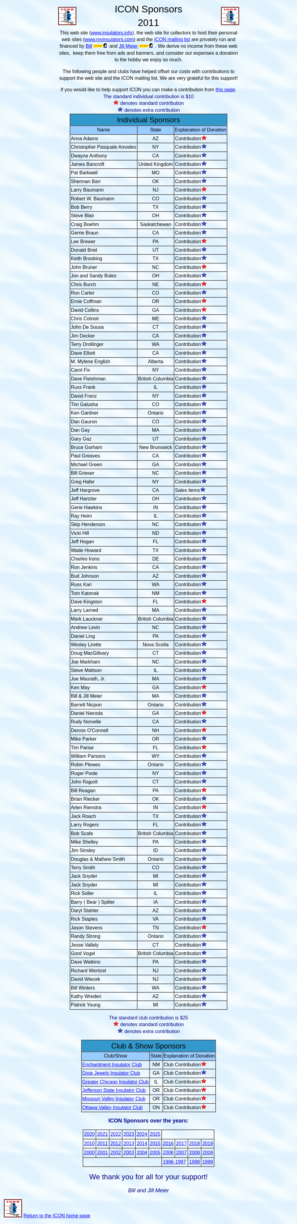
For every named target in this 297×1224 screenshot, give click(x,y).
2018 (194, 1143)
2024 (142, 1134)
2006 (168, 1152)
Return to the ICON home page (47, 1215)
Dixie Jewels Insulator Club (111, 1073)
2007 (181, 1152)
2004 (142, 1152)
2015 (155, 1143)
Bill (89, 46)
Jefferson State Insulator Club (114, 1090)
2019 (207, 1143)
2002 (115, 1152)
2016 (168, 1143)
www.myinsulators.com (109, 39)
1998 (194, 1161)
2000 (89, 1152)
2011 (102, 1143)
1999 (207, 1161)
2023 (128, 1134)
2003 (128, 1152)
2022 (115, 1134)
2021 (102, 1134)
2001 (102, 1152)
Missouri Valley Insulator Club (114, 1098)
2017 (181, 1143)
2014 (142, 1143)
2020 (89, 1134)
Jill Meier (128, 46)
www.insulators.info (111, 32)
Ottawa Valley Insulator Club (112, 1107)
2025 (155, 1134)
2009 (207, 1152)
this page (225, 89)
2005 (155, 1152)
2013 (128, 1143)
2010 (89, 1143)
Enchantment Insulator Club (112, 1064)
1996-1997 (174, 1161)
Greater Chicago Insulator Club (115, 1081)
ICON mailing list (172, 39)
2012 (115, 1143)
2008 (194, 1152)
